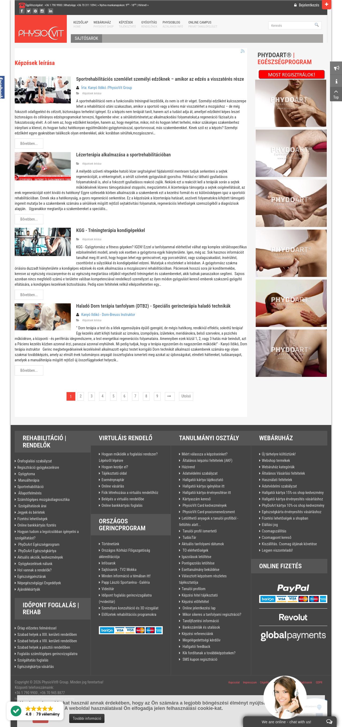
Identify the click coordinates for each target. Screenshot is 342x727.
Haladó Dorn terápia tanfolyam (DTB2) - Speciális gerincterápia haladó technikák (153, 306)
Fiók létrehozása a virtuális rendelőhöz (130, 492)
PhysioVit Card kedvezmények (204, 505)
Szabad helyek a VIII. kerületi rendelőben (47, 641)
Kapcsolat (234, 682)
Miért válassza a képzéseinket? (204, 454)
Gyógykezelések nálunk (34, 564)
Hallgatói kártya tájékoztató (202, 480)
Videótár (108, 589)
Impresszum (250, 682)
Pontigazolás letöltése (198, 563)
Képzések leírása (92, 93)
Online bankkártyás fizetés (36, 525)
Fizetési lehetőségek (32, 519)
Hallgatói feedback (196, 646)
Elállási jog (270, 525)
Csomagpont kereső (276, 537)
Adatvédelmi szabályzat (199, 473)
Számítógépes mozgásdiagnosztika (43, 499)
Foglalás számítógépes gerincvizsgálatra (47, 654)
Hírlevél (142, 5)
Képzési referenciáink (197, 634)
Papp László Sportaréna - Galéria (126, 582)
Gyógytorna (26, 474)
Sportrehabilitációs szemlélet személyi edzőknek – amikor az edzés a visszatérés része (160, 79)
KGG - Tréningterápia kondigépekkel (110, 230)
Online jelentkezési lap (199, 608)
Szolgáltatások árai (31, 506)
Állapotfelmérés (29, 493)
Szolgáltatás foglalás (32, 660)
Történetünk (110, 544)
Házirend (188, 467)
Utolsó (186, 396)
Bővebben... (29, 143)
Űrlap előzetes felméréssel (36, 628)
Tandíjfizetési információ (200, 621)
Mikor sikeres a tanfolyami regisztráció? (211, 614)
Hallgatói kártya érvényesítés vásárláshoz (292, 499)
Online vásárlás (113, 486)
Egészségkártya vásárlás (35, 666)
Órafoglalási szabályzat (34, 461)
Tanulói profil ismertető (199, 531)
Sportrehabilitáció (30, 487)
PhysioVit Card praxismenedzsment (208, 512)
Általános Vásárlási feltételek (283, 473)
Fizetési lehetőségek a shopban (285, 518)
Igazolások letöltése (196, 557)
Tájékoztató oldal (114, 473)
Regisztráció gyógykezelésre (38, 467)
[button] (35, 711)
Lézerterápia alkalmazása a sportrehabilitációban (123, 154)
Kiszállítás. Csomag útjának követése (289, 544)
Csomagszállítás (274, 531)
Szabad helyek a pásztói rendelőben (43, 647)
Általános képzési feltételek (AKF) (207, 460)
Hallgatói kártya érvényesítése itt (206, 492)
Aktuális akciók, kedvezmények (40, 557)
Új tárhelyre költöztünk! (279, 454)
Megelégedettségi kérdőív (201, 640)
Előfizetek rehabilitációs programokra (129, 614)
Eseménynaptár (113, 480)
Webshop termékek (276, 460)
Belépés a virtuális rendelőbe (123, 499)
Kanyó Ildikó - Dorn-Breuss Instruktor (108, 314)
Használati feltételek (277, 480)
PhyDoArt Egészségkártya (36, 551)
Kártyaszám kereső (196, 499)
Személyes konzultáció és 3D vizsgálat (130, 608)
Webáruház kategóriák (278, 467)
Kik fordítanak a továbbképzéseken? (208, 653)
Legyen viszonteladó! (277, 550)
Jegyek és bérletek (31, 512)
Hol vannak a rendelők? (34, 570)
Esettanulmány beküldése (200, 569)
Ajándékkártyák (28, 589)
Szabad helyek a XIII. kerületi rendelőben (47, 634)
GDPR (319, 682)
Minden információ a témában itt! (126, 576)
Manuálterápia (28, 480)
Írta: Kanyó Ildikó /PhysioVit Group (106, 88)
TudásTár (189, 537)
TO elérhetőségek (195, 550)
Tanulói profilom (193, 589)
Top (336, 93)
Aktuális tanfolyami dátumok (203, 544)
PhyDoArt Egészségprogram (38, 544)
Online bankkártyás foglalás (122, 505)
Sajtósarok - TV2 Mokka (119, 569)
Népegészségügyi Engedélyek (39, 583)
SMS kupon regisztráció (199, 659)
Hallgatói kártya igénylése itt (203, 486)
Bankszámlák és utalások (201, 627)
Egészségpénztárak (31, 576)
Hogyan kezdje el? (115, 467)
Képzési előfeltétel (195, 602)
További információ (87, 718)
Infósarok (108, 563)
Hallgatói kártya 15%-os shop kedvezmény (293, 492)
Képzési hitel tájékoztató (200, 595)
